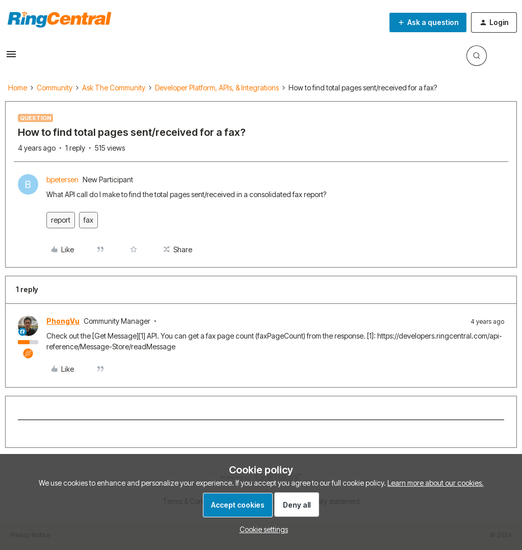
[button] (11, 57)
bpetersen (62, 179)
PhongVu (63, 321)
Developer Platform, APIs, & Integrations (217, 87)
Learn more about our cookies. (435, 483)
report (60, 220)
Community (54, 87)
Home (17, 87)
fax (88, 220)
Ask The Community (113, 87)
